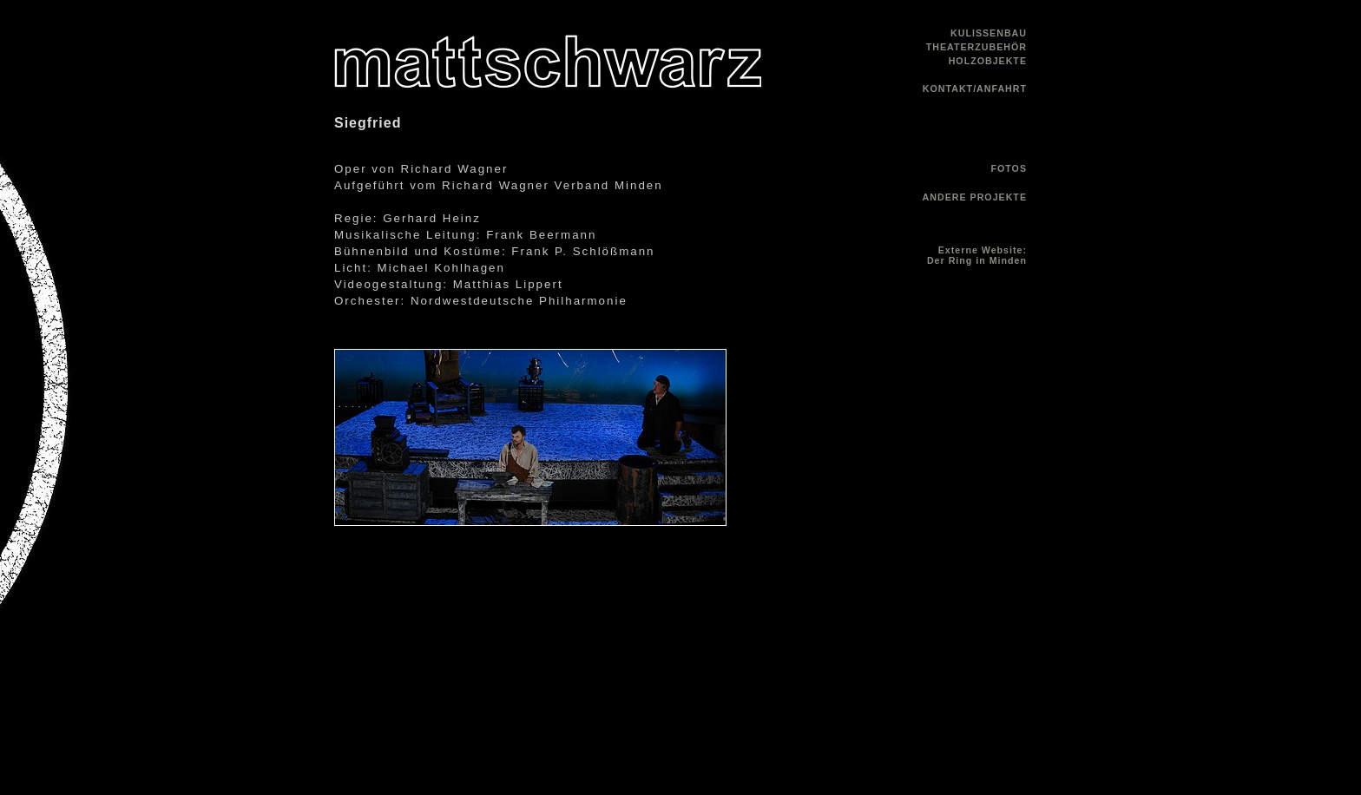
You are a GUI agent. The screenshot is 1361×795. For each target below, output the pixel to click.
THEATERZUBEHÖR (976, 47)
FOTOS (1008, 168)
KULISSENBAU (988, 33)
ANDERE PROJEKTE (975, 197)
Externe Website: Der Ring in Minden (977, 255)
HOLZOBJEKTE (988, 61)
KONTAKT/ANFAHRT (975, 88)
